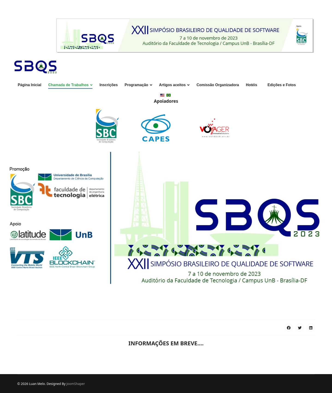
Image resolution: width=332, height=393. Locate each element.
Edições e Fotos (281, 85)
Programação (136, 85)
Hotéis (251, 85)
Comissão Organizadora (217, 85)
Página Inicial (29, 85)
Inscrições (108, 85)
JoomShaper (75, 383)
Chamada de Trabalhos (68, 85)
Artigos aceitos (172, 85)
